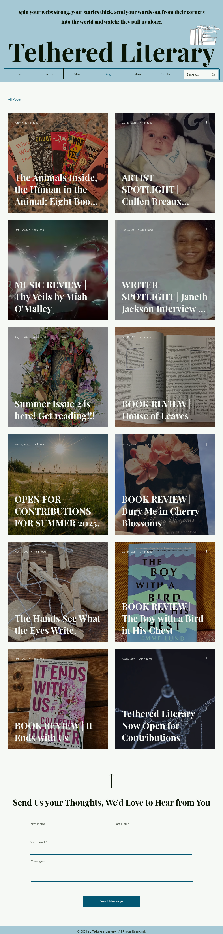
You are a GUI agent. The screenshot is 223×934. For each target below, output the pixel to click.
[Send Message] (111, 901)
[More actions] (100, 122)
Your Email (37, 842)
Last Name (122, 823)
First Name (38, 823)
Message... (38, 860)
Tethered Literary (111, 51)
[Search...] (195, 74)
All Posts (14, 99)
